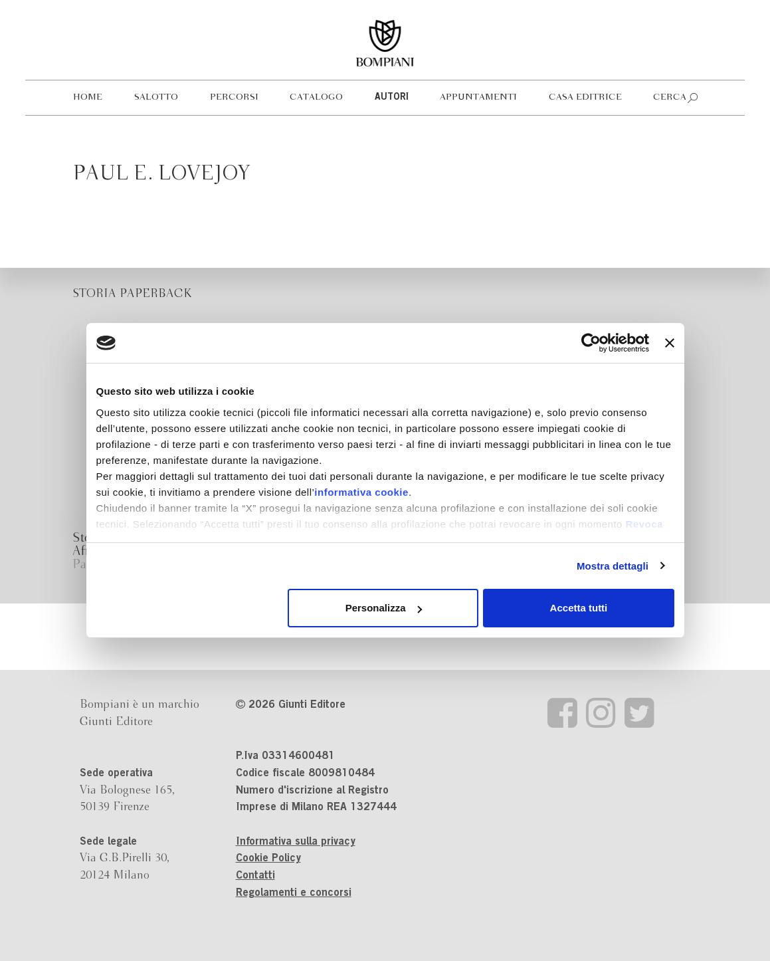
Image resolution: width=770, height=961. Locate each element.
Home (87, 97)
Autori (392, 97)
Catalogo (316, 97)
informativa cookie (361, 492)
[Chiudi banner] (669, 343)
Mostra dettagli (612, 566)
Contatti (255, 876)
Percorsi (234, 97)
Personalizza (383, 607)
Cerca (669, 97)
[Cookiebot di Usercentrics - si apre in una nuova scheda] (591, 343)
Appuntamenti (478, 97)
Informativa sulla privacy (295, 842)
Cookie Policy (268, 858)
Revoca (644, 524)
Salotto (156, 97)
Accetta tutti (579, 607)
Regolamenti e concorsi (293, 893)
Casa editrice (585, 97)
